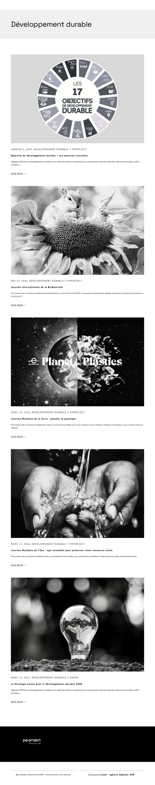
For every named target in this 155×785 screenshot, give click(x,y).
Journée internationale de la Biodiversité (37, 287)
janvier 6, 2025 (21, 149)
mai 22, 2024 (19, 280)
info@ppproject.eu (123, 747)
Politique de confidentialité (77, 748)
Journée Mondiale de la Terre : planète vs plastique (43, 418)
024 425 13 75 (123, 740)
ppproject (79, 149)
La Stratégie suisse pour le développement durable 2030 (46, 684)
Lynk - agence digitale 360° (118, 774)
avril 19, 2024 (20, 412)
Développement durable (51, 149)
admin (74, 677)
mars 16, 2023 (20, 677)
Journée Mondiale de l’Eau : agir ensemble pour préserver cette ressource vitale (62, 550)
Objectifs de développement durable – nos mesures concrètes (49, 155)
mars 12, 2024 (20, 544)
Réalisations (77, 740)
